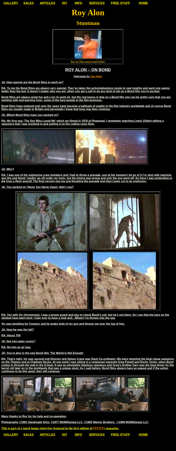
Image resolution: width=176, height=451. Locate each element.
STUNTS (99, 428)
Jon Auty (96, 76)
